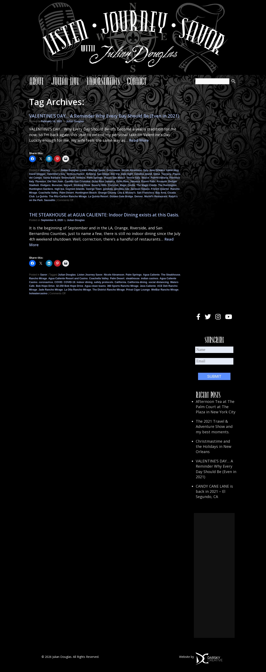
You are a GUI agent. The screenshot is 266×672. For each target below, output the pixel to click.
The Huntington (167, 185)
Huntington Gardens (41, 189)
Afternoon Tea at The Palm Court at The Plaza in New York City (215, 406)
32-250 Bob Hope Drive (69, 285)
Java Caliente (148, 285)
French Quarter (160, 189)
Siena (156, 174)
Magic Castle (127, 185)
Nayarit (68, 185)
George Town (94, 189)
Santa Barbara (51, 177)
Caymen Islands (74, 189)
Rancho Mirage (38, 278)
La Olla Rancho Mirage (77, 289)
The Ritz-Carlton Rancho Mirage (68, 196)
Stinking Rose (82, 185)
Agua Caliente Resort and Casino (68, 278)
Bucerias (57, 185)
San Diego (103, 174)
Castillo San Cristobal (77, 181)
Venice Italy (133, 177)
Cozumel (113, 185)
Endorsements (103, 81)
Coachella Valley (48, 192)
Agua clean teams (95, 285)
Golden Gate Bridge (121, 196)
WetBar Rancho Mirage (165, 289)
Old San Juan (55, 181)
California (120, 282)
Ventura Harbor (75, 174)
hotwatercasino (38, 293)
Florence (41, 181)
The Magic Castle (146, 185)
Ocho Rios (122, 181)
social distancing (159, 282)
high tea (59, 189)
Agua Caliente (151, 274)
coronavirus (46, 282)
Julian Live (65, 81)
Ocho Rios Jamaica (103, 181)
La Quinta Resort (98, 196)
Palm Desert (66, 192)
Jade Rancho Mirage (50, 289)
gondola (108, 189)
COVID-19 (69, 282)
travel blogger (37, 174)
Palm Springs (95, 177)
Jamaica (135, 181)
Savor (43, 274)
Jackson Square (140, 189)
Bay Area (160, 192)
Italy (145, 170)
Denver (138, 196)
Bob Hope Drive (45, 285)
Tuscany (166, 174)
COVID (58, 282)
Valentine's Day (56, 174)
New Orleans (157, 170)
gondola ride (121, 189)
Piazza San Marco (114, 177)
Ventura (80, 177)
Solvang (91, 174)
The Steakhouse (170, 274)
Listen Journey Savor (92, 170)
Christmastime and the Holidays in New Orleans (213, 446)
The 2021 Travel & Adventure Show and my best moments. (214, 426)
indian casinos (149, 278)
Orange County (107, 192)
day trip (115, 174)
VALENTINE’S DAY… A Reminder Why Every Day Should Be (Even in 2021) (104, 116)
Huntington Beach (86, 192)
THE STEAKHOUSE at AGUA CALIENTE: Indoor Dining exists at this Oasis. (104, 215)
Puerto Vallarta (159, 177)
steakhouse (133, 278)
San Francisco (145, 192)
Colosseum (113, 170)
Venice (145, 177)
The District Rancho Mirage (108, 289)
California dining (137, 282)
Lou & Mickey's (126, 192)
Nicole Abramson (132, 170)
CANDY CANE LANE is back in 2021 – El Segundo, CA (214, 491)
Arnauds (162, 181)
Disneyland (68, 177)
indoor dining (85, 282)
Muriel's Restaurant (155, 196)
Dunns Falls (148, 181)
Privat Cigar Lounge (138, 289)
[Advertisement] (214, 575)
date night (127, 174)
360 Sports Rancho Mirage (122, 285)
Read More (139, 140)
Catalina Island (143, 174)
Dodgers (45, 185)
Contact (136, 81)
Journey (45, 170)
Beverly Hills (99, 185)
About (36, 81)
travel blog (172, 170)
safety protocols (103, 282)
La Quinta (41, 196)
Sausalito (49, 200)
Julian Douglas (75, 121)
